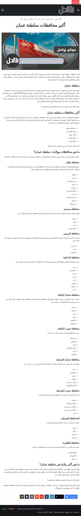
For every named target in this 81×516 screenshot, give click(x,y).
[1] (38, 101)
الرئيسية (58, 19)
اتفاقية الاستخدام (48, 512)
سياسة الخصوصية (59, 512)
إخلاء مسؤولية (69, 512)
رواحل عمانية (41, 19)
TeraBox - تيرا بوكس (8, 509)
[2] (5, 157)
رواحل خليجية (49, 19)
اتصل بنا (39, 512)
